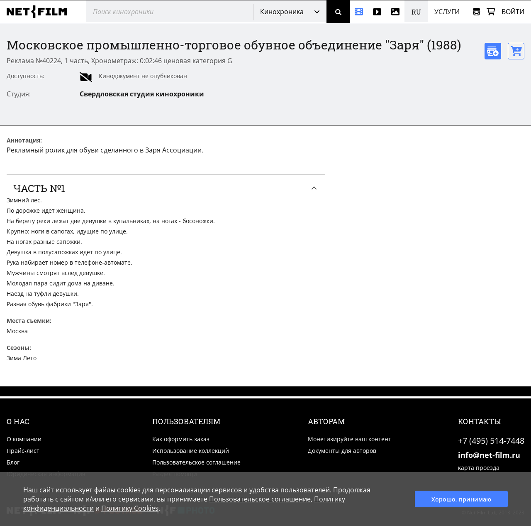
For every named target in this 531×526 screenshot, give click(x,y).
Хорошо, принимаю (461, 499)
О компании (24, 439)
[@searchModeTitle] (166, 11)
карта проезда (478, 468)
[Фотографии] (395, 11)
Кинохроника (282, 11)
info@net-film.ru (489, 455)
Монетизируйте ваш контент (349, 439)
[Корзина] (491, 12)
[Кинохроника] (359, 11)
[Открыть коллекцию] (476, 12)
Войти (513, 11)
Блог (13, 462)
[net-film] (40, 11)
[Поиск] (338, 11)
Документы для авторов (342, 451)
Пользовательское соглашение (196, 462)
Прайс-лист (23, 451)
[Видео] (377, 11)
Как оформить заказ (180, 439)
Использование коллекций (190, 451)
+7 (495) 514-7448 (491, 440)
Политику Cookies (129, 508)
